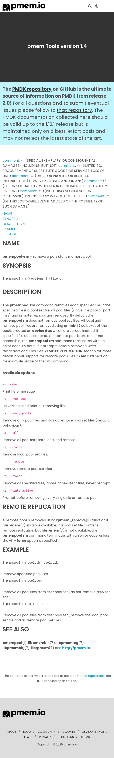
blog (27, 732)
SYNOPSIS (10, 218)
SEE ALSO (10, 234)
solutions (66, 737)
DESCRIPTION (14, 223)
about (12, 732)
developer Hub (93, 732)
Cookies (68, 732)
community (47, 732)
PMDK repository (32, 89)
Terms (85, 737)
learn (28, 737)
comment (11, 160)
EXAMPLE (10, 228)
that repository (74, 110)
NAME (7, 213)
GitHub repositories (91, 676)
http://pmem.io (76, 647)
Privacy (45, 737)
